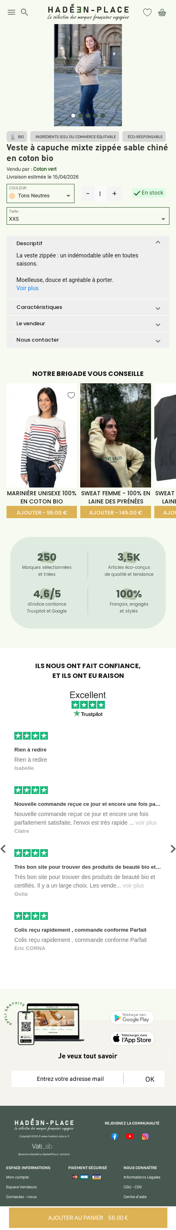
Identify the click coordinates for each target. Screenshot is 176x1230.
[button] (88, 243)
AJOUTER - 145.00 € (115, 513)
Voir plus (27, 288)
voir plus (146, 822)
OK (148, 1079)
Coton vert (44, 169)
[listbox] (40, 197)
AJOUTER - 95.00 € (42, 513)
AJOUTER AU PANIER (88, 1217)
